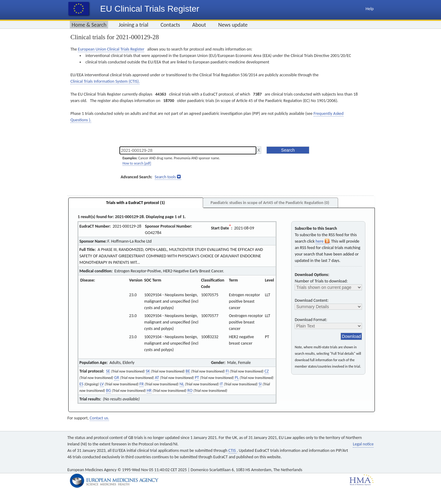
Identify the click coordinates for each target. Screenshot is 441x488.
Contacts (170, 24)
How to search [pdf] (137, 163)
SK (148, 371)
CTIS (232, 450)
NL (181, 384)
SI (260, 384)
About (199, 24)
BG (108, 390)
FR (141, 384)
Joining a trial (133, 24)
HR (149, 390)
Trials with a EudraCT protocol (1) (135, 202)
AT (157, 377)
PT (197, 377)
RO (190, 390)
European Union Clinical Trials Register (111, 49)
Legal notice (363, 444)
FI (227, 371)
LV (102, 384)
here (322, 241)
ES (81, 384)
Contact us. (99, 418)
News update (233, 24)
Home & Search (89, 24)
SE (108, 371)
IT (221, 384)
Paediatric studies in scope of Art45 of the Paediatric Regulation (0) (269, 202)
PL (237, 377)
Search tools (165, 177)
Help (370, 8)
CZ (267, 371)
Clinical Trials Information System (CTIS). (105, 81)
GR (116, 377)
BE (188, 371)
